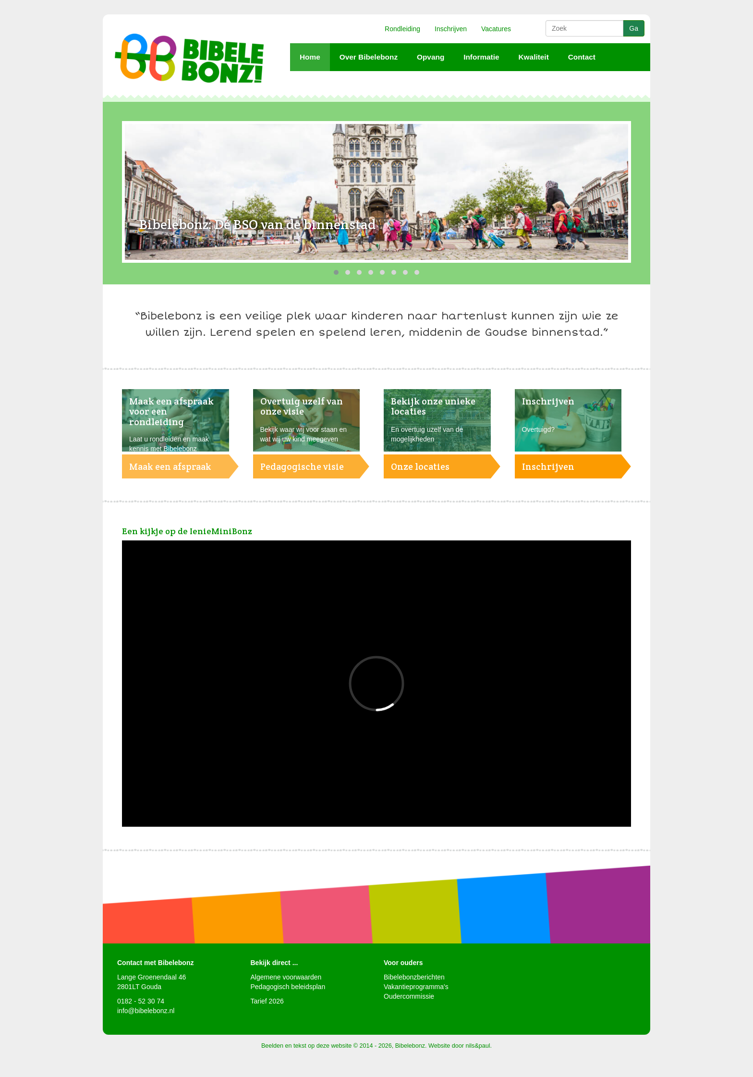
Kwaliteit (533, 57)
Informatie (481, 57)
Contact (581, 57)
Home (310, 57)
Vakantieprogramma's (416, 987)
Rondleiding (402, 29)
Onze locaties (420, 466)
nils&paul (478, 1045)
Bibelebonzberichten (414, 977)
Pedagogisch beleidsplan (288, 987)
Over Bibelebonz (369, 57)
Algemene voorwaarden (286, 977)
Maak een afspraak (170, 466)
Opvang (430, 57)
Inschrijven (451, 29)
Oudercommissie (409, 996)
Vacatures (496, 29)
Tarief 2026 (267, 1001)
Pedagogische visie (302, 466)
